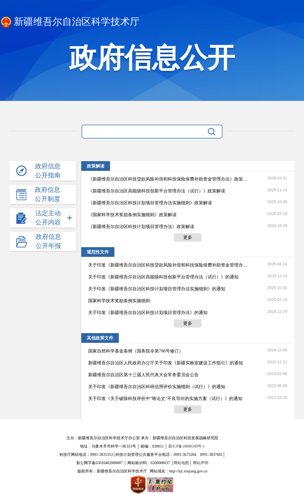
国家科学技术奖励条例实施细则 (119, 300)
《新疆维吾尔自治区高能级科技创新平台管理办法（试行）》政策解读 (156, 191)
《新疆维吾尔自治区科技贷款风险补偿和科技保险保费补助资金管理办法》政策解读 (167, 179)
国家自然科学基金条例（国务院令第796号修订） (135, 351)
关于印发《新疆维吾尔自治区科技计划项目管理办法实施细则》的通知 (156, 288)
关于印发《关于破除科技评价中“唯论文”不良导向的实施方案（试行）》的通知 (165, 398)
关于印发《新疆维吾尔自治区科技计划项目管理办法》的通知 (148, 312)
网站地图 (181, 463)
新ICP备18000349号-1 (186, 446)
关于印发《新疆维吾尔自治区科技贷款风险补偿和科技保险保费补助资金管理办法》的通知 (167, 265)
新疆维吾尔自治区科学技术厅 (70, 22)
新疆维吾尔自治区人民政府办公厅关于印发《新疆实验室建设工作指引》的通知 (165, 362)
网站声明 (200, 463)
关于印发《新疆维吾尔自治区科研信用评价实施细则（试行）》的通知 (156, 386)
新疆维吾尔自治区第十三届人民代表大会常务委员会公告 (143, 374)
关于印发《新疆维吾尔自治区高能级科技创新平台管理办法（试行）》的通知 (163, 277)
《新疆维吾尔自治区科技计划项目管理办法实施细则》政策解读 (150, 202)
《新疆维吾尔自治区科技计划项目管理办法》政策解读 (141, 226)
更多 (187, 237)
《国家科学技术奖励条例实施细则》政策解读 (132, 214)
